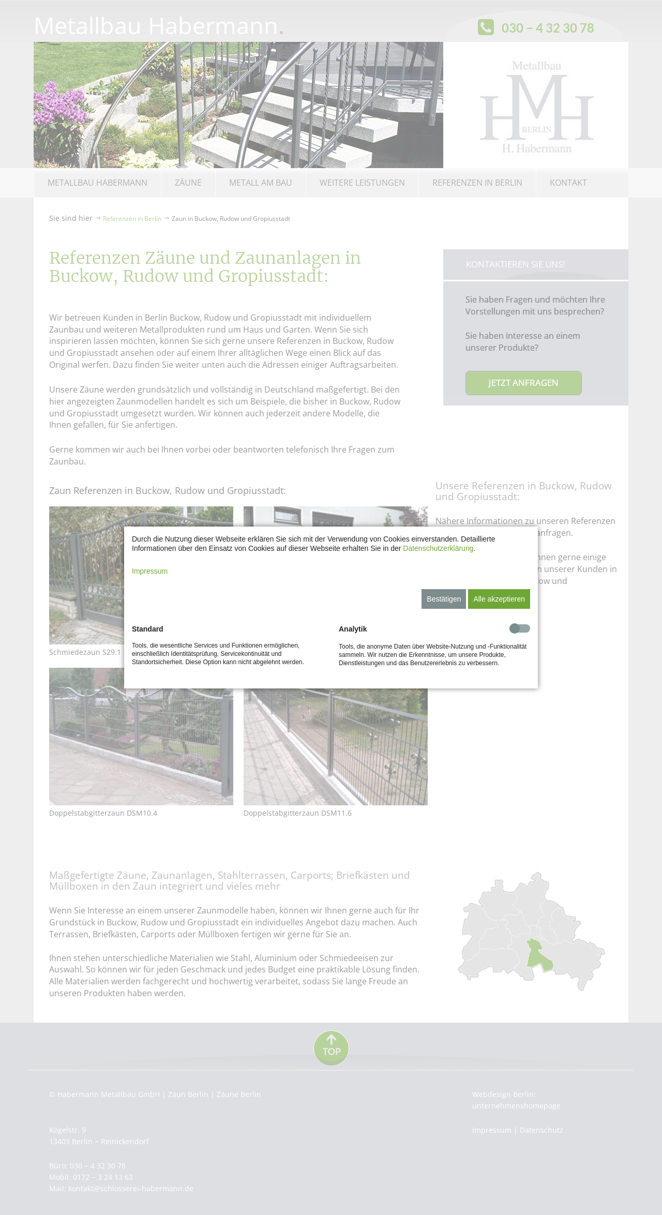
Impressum (150, 571)
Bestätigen (444, 599)
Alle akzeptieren (499, 599)
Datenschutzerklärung (438, 548)
